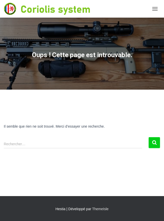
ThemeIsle (100, 209)
